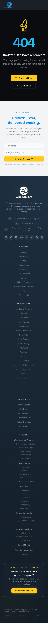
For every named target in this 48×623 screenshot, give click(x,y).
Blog (24, 260)
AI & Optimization (23, 529)
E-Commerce (23, 326)
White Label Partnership (23, 286)
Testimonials (24, 265)
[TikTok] (27, 237)
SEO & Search (24, 405)
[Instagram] (6, 237)
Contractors (24, 322)
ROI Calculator (24, 273)
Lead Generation (24, 413)
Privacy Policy (7, 617)
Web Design (24, 409)
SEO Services (24, 463)
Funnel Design (25, 455)
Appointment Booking (25, 521)
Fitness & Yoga (23, 343)
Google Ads (25, 490)
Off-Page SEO (25, 478)
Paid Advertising (24, 422)
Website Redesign (26, 448)
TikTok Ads (25, 497)
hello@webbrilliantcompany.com (24, 218)
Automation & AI (23, 418)
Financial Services (23, 330)
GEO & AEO (25, 540)
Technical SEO (25, 471)
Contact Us (24, 85)
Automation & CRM (23, 513)
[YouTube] (21, 237)
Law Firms (24, 317)
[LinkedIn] (16, 237)
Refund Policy (36, 617)
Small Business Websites (25, 444)
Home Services (23, 339)
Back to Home (24, 78)
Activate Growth (24, 159)
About (24, 252)
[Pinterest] (37, 237)
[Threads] (42, 237)
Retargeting (25, 505)
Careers (23, 278)
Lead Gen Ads (25, 508)
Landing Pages (25, 451)
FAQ (23, 291)
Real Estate (23, 335)
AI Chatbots (25, 533)
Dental (24, 313)
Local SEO (25, 467)
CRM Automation (25, 517)
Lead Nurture (25, 524)
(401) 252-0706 (24, 223)
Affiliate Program (23, 282)
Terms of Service (21, 617)
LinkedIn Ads (25, 501)
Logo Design (25, 554)
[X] (32, 237)
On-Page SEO (25, 474)
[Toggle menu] (41, 5)
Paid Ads (24, 486)
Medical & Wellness (24, 309)
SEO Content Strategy (25, 481)
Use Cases (24, 256)
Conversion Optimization (25, 537)
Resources (23, 269)
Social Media (23, 426)
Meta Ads (25, 494)
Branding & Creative (24, 550)
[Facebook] (11, 237)
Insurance (23, 348)
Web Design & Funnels (24, 440)
